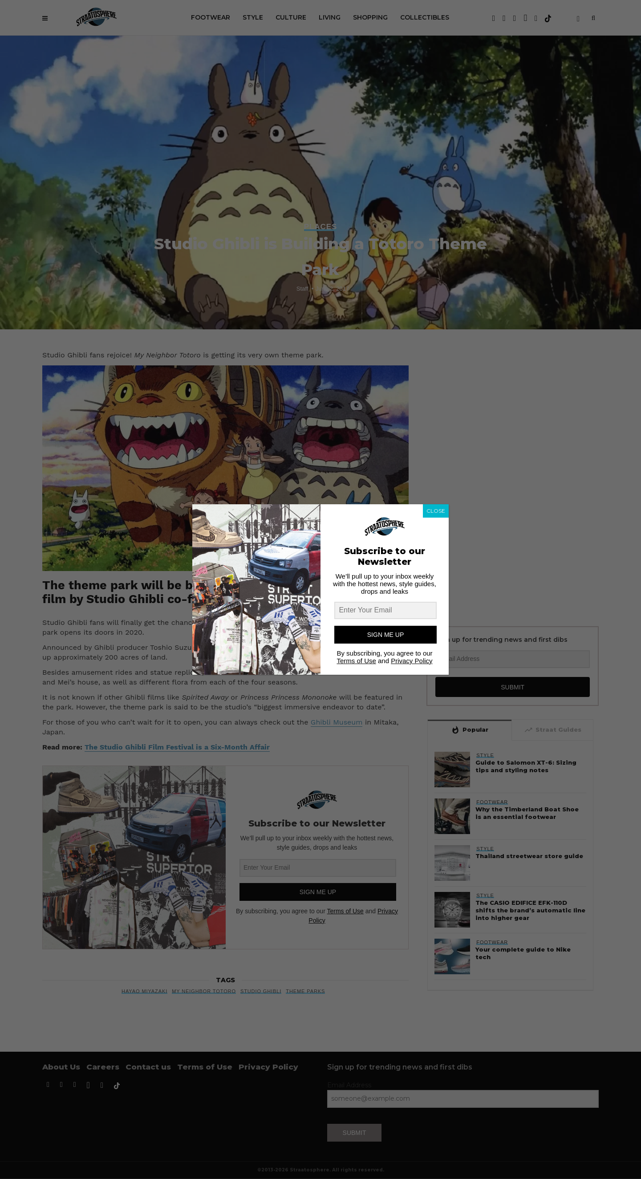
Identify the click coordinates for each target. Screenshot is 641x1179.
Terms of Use (356, 660)
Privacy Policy (411, 660)
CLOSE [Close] (435, 510)
